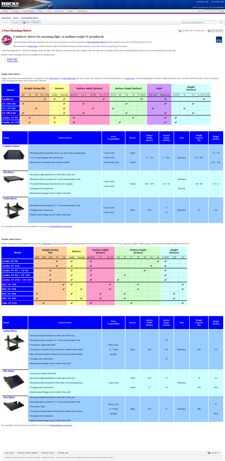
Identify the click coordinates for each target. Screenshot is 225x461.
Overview (6, 22)
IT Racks (5, 11)
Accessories (15, 11)
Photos (28, 22)
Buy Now (36, 22)
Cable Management (28, 11)
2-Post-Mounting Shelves (29, 18)
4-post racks (33, 46)
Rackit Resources (81, 11)
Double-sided (12, 61)
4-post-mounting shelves (96, 42)
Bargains (70, 11)
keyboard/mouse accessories (61, 226)
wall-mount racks (69, 78)
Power (48, 11)
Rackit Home (6, 18)
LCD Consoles (59, 11)
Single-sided (12, 59)
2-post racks (53, 78)
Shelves (40, 11)
